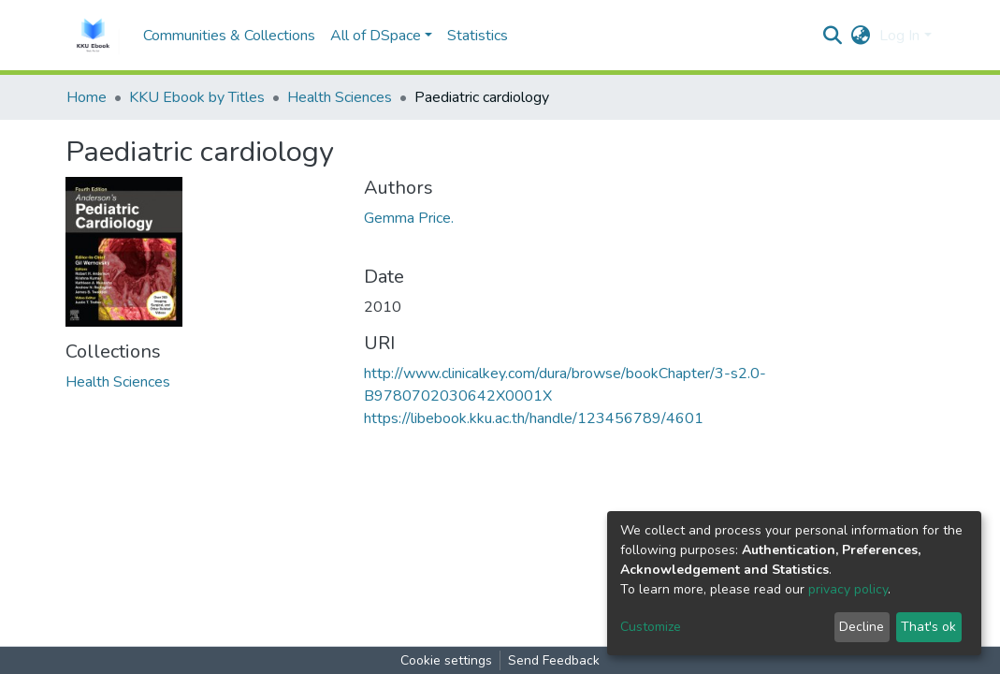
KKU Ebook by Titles (197, 97)
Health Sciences (339, 97)
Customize (650, 627)
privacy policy (848, 589)
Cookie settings (446, 660)
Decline (861, 627)
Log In (899, 35)
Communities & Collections (229, 35)
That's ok (928, 627)
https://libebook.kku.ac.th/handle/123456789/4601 (533, 418)
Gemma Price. (409, 218)
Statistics (477, 35)
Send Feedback (554, 660)
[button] (860, 35)
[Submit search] (832, 35)
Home (86, 97)
